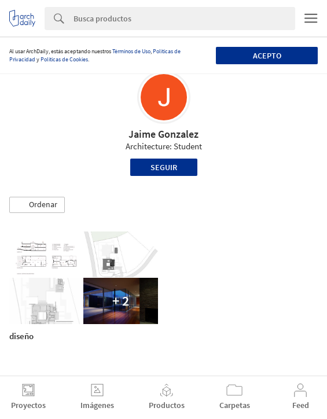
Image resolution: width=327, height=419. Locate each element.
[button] (37, 205)
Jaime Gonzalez (163, 134)
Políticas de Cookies (64, 59)
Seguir (163, 167)
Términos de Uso (131, 51)
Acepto (267, 55)
